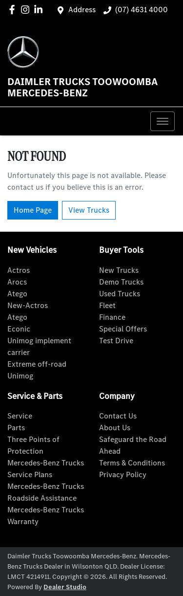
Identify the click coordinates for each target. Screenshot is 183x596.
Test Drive (116, 340)
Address (82, 9)
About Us (114, 427)
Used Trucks (119, 293)
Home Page (33, 210)
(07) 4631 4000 (141, 9)
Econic (18, 329)
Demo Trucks (121, 282)
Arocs (17, 282)
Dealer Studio (64, 587)
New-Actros (27, 305)
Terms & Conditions (132, 463)
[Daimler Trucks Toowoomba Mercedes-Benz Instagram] (27, 9)
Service (19, 416)
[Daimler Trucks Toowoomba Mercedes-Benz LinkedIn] (40, 9)
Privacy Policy (122, 474)
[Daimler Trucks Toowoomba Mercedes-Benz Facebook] (13, 9)
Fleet (107, 305)
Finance (112, 317)
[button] (162, 121)
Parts (16, 427)
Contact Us (118, 416)
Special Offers (123, 329)
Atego (17, 293)
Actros (18, 270)
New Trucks (119, 270)
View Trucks (88, 210)
